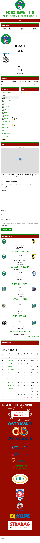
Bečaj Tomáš (5, 118)
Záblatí (10, 363)
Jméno (3, 210)
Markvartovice (10, 376)
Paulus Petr (5, 124)
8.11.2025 (20, 272)
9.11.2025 (20, 240)
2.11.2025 (20, 304)
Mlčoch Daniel (5, 127)
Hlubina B (10, 360)
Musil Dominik (5, 115)
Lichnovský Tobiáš (6, 100)
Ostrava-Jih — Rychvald (20, 284)
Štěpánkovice (10, 379)
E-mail (3, 215)
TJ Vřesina (10, 382)
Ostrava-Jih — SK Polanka (20, 251)
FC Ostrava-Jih (20, 147)
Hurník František (6, 103)
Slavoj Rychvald (10, 385)
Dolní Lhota (10, 372)
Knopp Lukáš (5, 130)
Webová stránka (5, 219)
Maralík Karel (5, 97)
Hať (10, 391)
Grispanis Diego (6, 121)
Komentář (4, 190)
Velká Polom (11, 369)
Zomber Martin (6, 133)
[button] (20, 159)
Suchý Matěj (5, 112)
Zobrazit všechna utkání (33, 336)
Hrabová (11, 388)
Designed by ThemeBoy (6, 538)
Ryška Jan (4, 109)
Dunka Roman (5, 106)
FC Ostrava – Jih (20, 12)
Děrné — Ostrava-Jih (20, 316)
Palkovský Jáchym (6, 92)
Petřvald (11, 394)
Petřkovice (10, 366)
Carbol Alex (5, 136)
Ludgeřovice (11, 357)
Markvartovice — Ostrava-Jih (20, 331)
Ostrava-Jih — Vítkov (20, 299)
